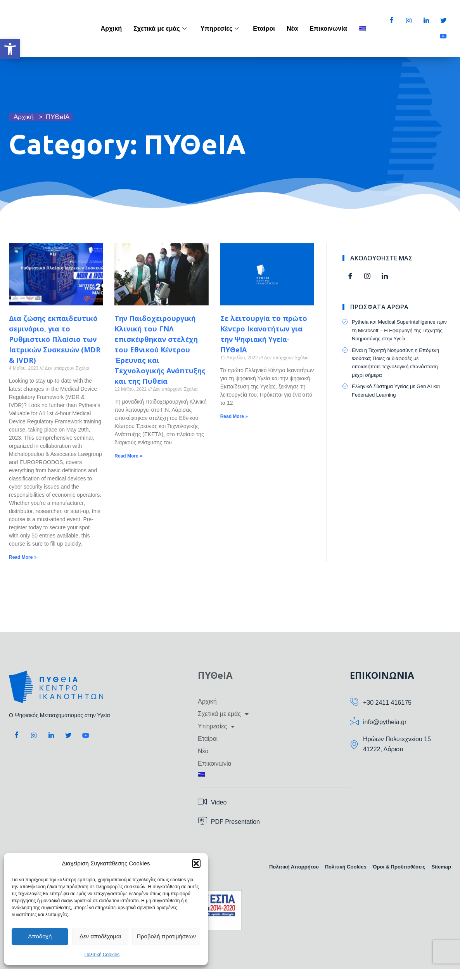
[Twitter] (443, 21)
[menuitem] (362, 28)
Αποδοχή (40, 936)
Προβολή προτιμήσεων (166, 936)
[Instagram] (409, 21)
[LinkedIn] (426, 21)
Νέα (295, 28)
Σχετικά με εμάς (169, 28)
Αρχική (123, 28)
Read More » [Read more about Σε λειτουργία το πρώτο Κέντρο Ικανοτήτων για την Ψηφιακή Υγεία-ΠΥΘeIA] (234, 416)
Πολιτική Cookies (102, 954)
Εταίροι (268, 28)
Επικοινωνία (329, 28)
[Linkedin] (385, 277)
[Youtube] (443, 36)
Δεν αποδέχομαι (100, 936)
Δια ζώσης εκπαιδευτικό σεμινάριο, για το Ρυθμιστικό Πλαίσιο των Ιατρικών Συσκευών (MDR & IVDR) (54, 339)
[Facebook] (392, 21)
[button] (10, 49)
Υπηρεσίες (226, 28)
